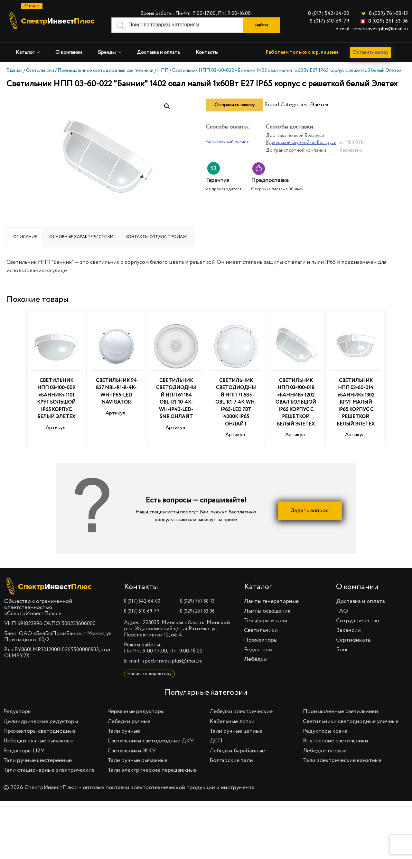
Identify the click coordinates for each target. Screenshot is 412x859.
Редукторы (258, 650)
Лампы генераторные (271, 601)
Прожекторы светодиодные (39, 731)
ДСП (216, 741)
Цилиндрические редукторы (40, 721)
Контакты (207, 52)
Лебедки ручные (129, 721)
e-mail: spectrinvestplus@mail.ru (372, 29)
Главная (14, 70)
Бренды (110, 52)
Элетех (319, 105)
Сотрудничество (357, 621)
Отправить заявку (234, 105)
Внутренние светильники (335, 741)
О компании (68, 52)
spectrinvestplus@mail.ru (172, 661)
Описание (25, 237)
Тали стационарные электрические (49, 770)
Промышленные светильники (340, 711)
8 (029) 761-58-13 (388, 13)
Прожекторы (260, 640)
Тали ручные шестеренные (37, 760)
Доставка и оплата (158, 52)
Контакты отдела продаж (156, 237)
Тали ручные (124, 731)
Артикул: (56, 376)
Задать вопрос (310, 510)
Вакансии (348, 630)
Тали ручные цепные (236, 731)
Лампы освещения (267, 611)
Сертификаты (353, 640)
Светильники (40, 70)
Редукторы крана (325, 731)
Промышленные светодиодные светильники (106, 70)
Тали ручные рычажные (137, 760)
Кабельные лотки (232, 721)
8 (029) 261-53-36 (388, 21)
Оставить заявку (372, 52)
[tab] (25, 237)
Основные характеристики (81, 237)
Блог (342, 650)
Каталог (28, 52)
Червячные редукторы (136, 711)
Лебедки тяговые (325, 751)
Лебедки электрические (241, 711)
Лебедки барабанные (237, 751)
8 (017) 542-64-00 (328, 13)
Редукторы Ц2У (23, 751)
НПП (163, 70)
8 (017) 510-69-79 (329, 21)
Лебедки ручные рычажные (38, 741)
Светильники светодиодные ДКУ (151, 741)
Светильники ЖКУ (132, 751)
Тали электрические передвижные (152, 770)
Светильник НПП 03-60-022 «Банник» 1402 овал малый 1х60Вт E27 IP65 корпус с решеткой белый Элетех (287, 70)
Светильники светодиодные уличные (350, 721)
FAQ (342, 611)
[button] (167, 106)
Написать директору (149, 674)
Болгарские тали (231, 760)
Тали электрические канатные (342, 760)
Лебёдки (255, 659)
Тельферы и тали (265, 621)
